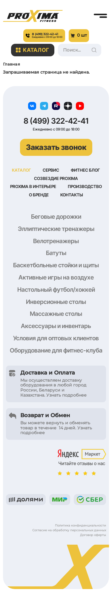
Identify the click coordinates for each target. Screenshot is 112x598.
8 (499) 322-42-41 (56, 121)
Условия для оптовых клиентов (56, 338)
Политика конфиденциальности (80, 525)
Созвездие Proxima (56, 178)
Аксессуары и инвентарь (56, 326)
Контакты (71, 194)
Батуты (56, 253)
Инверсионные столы (56, 301)
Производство (85, 186)
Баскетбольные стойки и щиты (56, 265)
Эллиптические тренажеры (56, 228)
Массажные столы (56, 313)
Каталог (33, 50)
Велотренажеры (56, 241)
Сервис (51, 170)
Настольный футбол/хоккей (56, 289)
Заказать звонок (56, 147)
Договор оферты (93, 535)
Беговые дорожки (56, 216)
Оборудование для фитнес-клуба (56, 350)
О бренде (39, 194)
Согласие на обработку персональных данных (69, 530)
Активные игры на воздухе (56, 277)
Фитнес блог (85, 170)
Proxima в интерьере (33, 186)
